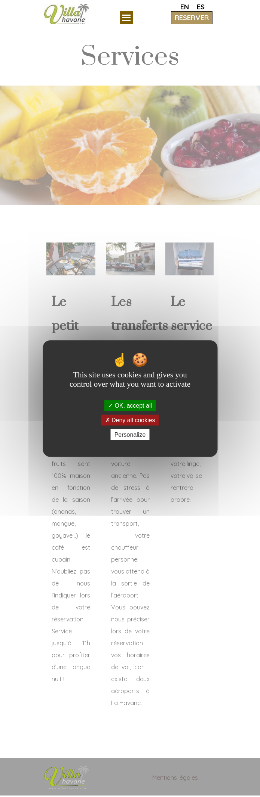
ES (201, 6)
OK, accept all (130, 405)
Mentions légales (175, 777)
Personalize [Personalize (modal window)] (130, 435)
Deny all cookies (130, 420)
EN (184, 6)
